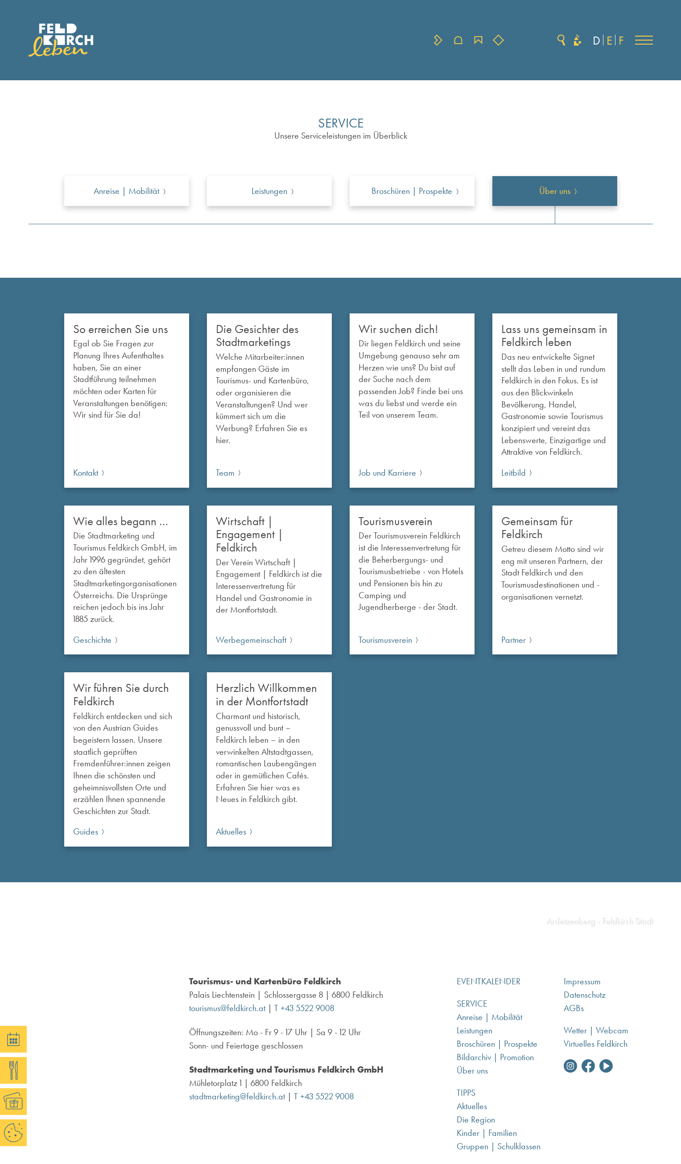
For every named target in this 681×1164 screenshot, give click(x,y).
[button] (644, 40)
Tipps (466, 1092)
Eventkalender (488, 981)
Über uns (472, 1070)
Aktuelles (472, 1106)
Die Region (476, 1119)
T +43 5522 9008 (304, 1008)
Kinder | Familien (487, 1133)
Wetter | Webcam (596, 1030)
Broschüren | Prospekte (497, 1043)
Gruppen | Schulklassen (499, 1146)
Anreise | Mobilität (489, 1017)
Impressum (582, 981)
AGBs (574, 1008)
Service (472, 1003)
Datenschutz (585, 994)
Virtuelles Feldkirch (595, 1043)
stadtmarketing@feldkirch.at (237, 1096)
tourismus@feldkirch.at (227, 1008)
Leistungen (474, 1030)
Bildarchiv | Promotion (495, 1057)
